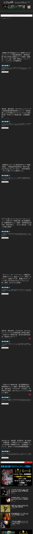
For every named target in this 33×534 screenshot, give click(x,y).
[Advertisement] (16, 506)
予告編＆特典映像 (4, 477)
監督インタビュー (4, 489)
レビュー (3, 475)
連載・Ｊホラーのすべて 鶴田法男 (6, 497)
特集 (2, 488)
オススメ (3, 469)
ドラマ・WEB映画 (4, 474)
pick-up (3, 461)
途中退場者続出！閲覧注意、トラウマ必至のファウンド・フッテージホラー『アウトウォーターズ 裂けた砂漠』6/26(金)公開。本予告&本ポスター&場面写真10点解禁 (19, 403)
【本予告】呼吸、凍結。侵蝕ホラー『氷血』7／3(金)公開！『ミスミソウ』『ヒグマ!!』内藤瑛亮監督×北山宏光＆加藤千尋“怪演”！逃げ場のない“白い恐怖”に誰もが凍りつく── (20, 395)
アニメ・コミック (4, 464)
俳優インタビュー (4, 478)
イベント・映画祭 (4, 466)
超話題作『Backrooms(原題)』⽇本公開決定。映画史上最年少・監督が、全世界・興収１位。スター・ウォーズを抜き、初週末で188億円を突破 (19, 411)
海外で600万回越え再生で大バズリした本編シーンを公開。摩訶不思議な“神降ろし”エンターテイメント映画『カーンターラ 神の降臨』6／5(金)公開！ (19, 419)
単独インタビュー (4, 480)
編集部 (2, 491)
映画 (2, 483)
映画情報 (3, 485)
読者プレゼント (4, 494)
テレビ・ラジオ (4, 472)
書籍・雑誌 (3, 486)
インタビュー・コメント (5, 467)
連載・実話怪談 (4, 496)
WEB (2, 463)
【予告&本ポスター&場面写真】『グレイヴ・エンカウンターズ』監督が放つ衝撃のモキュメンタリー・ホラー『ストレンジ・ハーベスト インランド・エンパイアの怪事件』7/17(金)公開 (19, 427)
